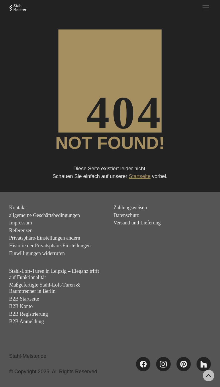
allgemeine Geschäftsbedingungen (44, 215)
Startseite (140, 176)
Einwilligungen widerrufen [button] (37, 253)
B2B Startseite (24, 299)
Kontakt (17, 207)
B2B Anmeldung (26, 321)
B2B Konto (21, 306)
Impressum (20, 223)
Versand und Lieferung (137, 223)
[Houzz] (204, 364)
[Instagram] (163, 364)
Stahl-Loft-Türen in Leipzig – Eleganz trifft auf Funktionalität (54, 274)
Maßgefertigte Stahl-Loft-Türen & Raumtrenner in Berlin (44, 288)
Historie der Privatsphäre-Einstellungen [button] (50, 245)
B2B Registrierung (28, 314)
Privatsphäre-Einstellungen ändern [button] (44, 238)
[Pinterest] (183, 364)
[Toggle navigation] (206, 7)
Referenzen (21, 230)
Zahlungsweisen (130, 207)
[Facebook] (143, 364)
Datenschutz (126, 215)
